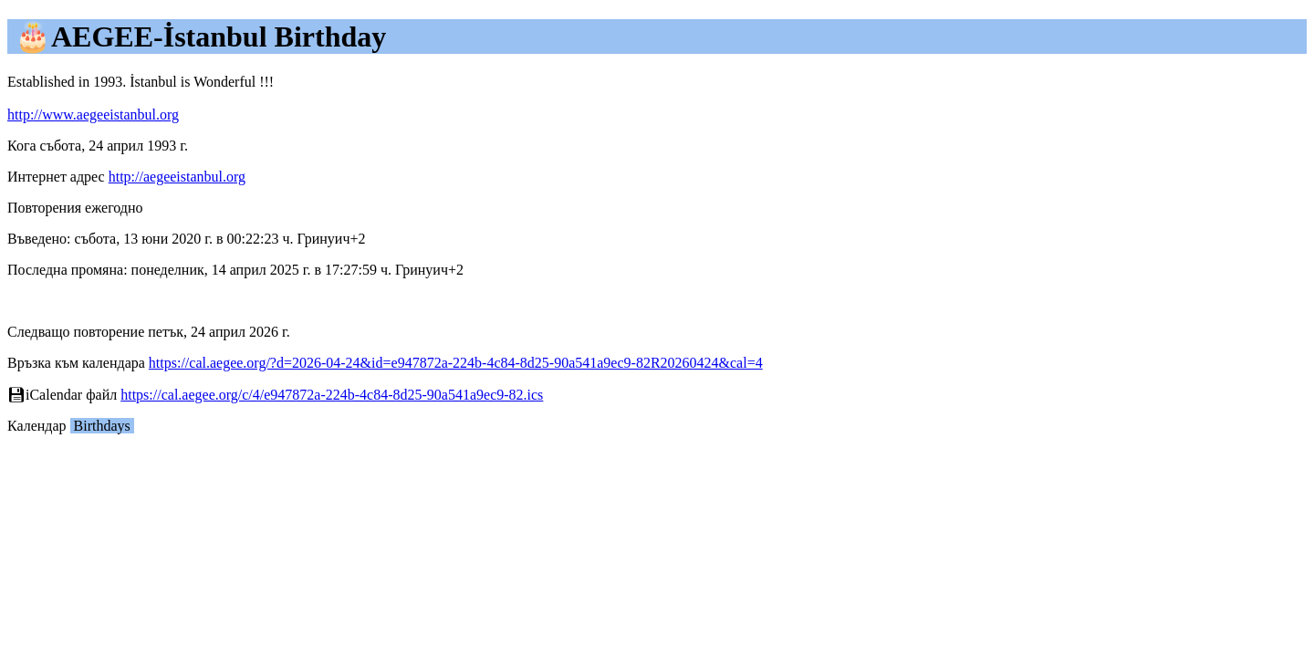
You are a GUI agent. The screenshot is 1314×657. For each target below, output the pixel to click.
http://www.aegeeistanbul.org (93, 114)
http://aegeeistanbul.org (177, 176)
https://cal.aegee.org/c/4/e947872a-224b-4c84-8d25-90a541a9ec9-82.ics (331, 394)
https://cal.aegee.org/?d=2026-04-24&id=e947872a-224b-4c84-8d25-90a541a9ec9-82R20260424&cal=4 (456, 362)
